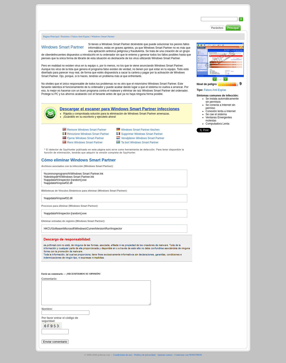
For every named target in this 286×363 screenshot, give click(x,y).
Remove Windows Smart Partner (86, 129)
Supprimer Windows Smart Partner (141, 134)
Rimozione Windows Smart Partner (88, 134)
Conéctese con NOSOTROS (188, 359)
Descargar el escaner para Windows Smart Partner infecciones (119, 109)
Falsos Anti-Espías (81, 36)
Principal (233, 27)
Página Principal (51, 36)
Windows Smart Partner (102, 36)
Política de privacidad (144, 359)
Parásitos (217, 27)
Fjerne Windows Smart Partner (85, 138)
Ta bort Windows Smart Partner (139, 142)
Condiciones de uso (122, 359)
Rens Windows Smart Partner (85, 142)
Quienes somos (165, 359)
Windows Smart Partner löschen (140, 129)
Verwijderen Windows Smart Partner (142, 138)
